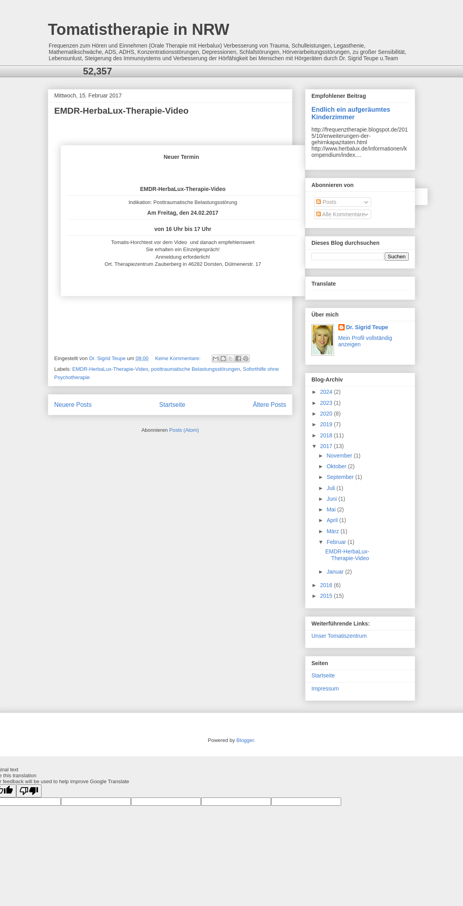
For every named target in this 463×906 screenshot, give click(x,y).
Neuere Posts (72, 404)
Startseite (172, 404)
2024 (327, 392)
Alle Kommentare (340, 214)
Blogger (245, 740)
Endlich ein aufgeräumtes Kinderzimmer (350, 113)
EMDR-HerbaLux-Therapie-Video (121, 111)
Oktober (337, 466)
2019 (327, 424)
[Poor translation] (29, 790)
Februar (336, 542)
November (339, 455)
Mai (331, 509)
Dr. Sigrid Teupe (367, 327)
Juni (332, 499)
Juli (331, 488)
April (332, 520)
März (333, 531)
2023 (327, 403)
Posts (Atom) (184, 430)
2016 (327, 585)
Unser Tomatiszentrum (339, 636)
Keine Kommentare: (178, 358)
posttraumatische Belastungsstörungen (195, 369)
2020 (327, 413)
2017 (327, 446)
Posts (326, 202)
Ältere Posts (269, 404)
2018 (327, 435)
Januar (335, 571)
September (340, 477)
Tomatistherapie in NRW (139, 29)
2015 (327, 596)
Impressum (325, 688)
